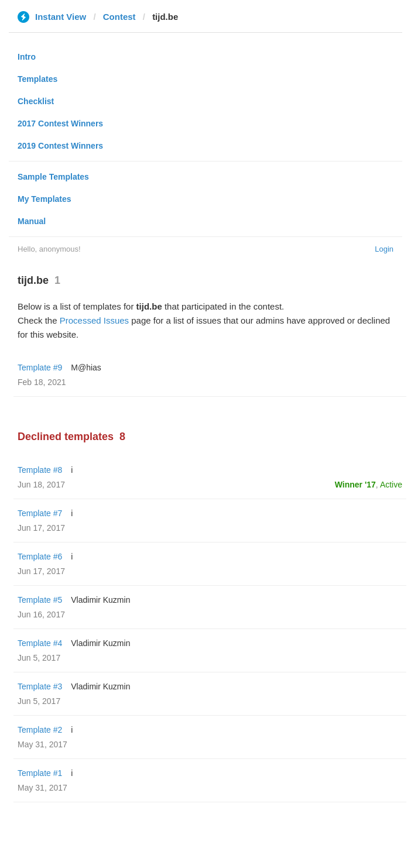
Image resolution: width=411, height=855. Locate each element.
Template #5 (40, 600)
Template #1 (40, 773)
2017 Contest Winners (60, 123)
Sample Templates (53, 176)
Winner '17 (355, 484)
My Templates (44, 199)
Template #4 (40, 643)
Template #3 (40, 686)
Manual (32, 221)
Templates (37, 79)
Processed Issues (94, 320)
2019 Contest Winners (60, 145)
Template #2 (40, 729)
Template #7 (40, 513)
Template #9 (40, 367)
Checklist (36, 101)
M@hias (86, 367)
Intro (27, 56)
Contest (119, 17)
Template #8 (40, 470)
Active (391, 484)
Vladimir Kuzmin (100, 600)
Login (384, 249)
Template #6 (40, 556)
